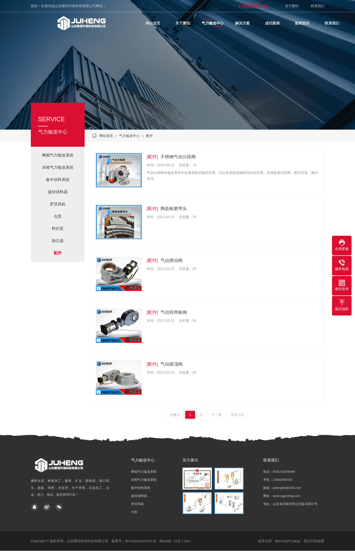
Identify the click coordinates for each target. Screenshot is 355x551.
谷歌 (186, 541)
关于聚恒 (292, 6)
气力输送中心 (129, 136)
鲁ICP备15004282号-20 (140, 541)
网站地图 (165, 541)
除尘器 (58, 241)
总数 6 (175, 415)
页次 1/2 (237, 415)
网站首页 (106, 136)
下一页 (216, 415)
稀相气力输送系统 (57, 155)
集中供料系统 (57, 180)
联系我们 (317, 6)
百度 (178, 541)
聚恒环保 (281, 541)
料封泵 (58, 228)
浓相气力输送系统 (57, 167)
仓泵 (58, 216)
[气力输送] (293, 541)
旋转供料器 (58, 192)
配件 (149, 136)
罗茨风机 (58, 204)
